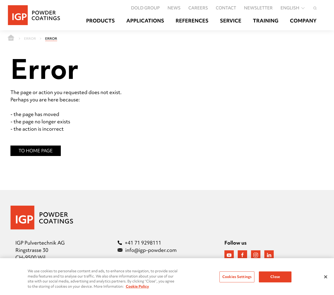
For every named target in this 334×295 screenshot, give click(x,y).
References (192, 21)
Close (275, 278)
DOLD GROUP (145, 8)
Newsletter (258, 8)
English (293, 8)
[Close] (325, 278)
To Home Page (36, 151)
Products (100, 21)
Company (303, 21)
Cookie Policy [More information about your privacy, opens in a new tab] (137, 287)
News (174, 8)
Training (265, 21)
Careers (198, 8)
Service (230, 21)
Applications (145, 21)
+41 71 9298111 (139, 242)
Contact (226, 8)
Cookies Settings (237, 278)
